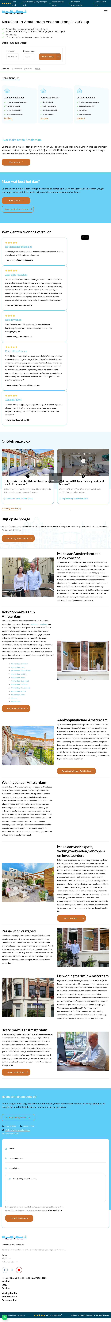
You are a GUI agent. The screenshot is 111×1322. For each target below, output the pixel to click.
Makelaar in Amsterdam (18, 1319)
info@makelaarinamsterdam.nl (17, 1131)
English (6, 1290)
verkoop (34, 625)
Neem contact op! (16, 1073)
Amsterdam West (18, 679)
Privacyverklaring (102, 1319)
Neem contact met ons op (17, 209)
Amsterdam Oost (18, 696)
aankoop (44, 625)
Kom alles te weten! (16, 709)
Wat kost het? (9, 1300)
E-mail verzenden (19, 1219)
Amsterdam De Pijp (19, 675)
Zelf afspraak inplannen (16, 1118)
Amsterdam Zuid (18, 668)
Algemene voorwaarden (86, 1319)
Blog (4, 1287)
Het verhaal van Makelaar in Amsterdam (24, 1279)
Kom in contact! (71, 919)
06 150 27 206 (28, 1127)
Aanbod (6, 1283)
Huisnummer (29, 51)
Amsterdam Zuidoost (20, 685)
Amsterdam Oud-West (20, 682)
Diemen (14, 699)
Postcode (10, 51)
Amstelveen (15, 703)
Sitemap (74, 1319)
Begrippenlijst (9, 1303)
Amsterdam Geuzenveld (21, 689)
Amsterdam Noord (18, 692)
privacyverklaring (55, 1211)
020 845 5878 (10, 1127)
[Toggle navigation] (106, 11)
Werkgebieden (10, 1296)
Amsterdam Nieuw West (21, 672)
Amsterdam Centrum (19, 665)
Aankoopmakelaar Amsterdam (76, 772)
